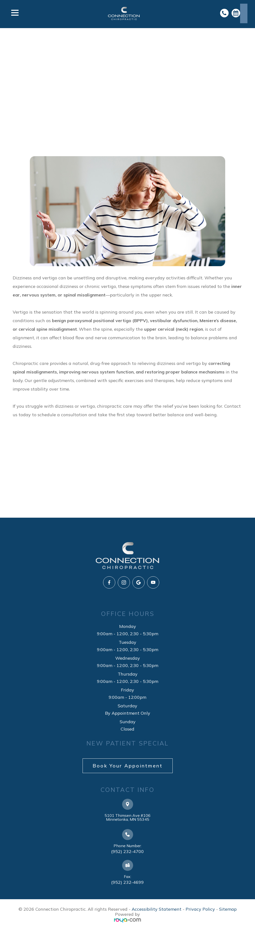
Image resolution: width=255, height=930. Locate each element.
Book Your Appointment (128, 766)
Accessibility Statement (156, 909)
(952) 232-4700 (127, 851)
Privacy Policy (200, 909)
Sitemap (228, 909)
